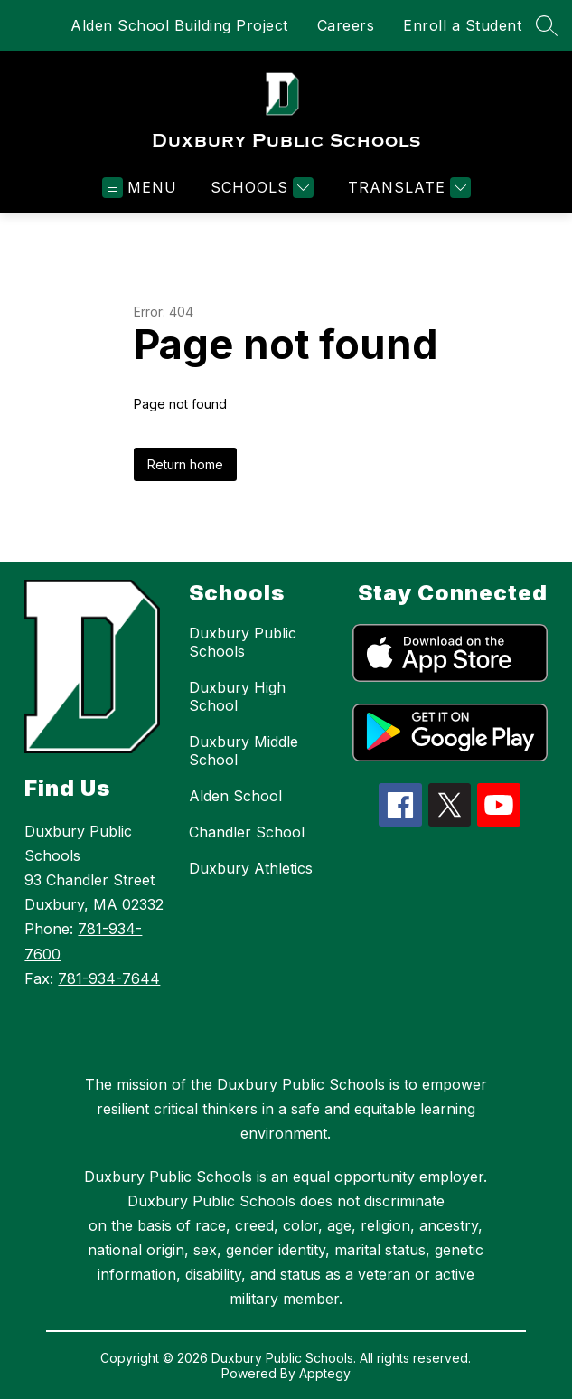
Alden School (235, 796)
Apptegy (325, 1373)
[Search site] (547, 25)
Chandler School (247, 832)
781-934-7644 (109, 978)
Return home (185, 464)
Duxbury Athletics (251, 868)
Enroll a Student (462, 25)
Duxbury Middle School (243, 751)
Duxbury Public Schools (242, 642)
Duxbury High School (237, 696)
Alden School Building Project (179, 25)
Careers (346, 25)
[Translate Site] (407, 187)
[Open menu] (139, 187)
